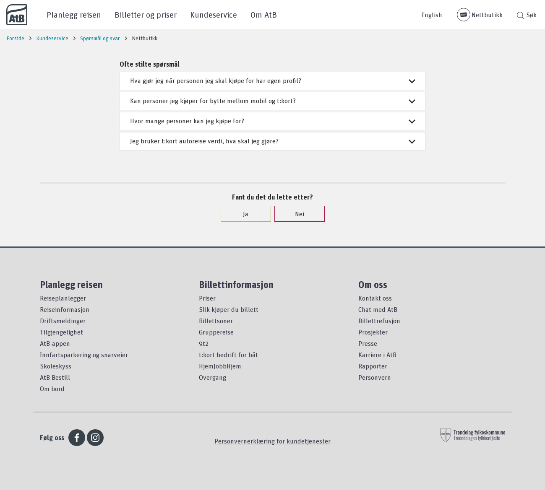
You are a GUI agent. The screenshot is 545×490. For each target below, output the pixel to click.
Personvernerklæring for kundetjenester (272, 441)
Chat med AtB (377, 309)
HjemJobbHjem (220, 366)
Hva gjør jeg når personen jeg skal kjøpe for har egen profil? (272, 80)
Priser (207, 298)
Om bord (52, 388)
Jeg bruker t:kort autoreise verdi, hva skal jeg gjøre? (272, 141)
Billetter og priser (146, 14)
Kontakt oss (375, 298)
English (431, 14)
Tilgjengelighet (61, 332)
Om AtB (263, 14)
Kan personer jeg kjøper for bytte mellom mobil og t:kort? (272, 100)
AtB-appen (55, 343)
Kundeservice (213, 14)
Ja (241, 214)
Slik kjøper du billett (228, 309)
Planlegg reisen (74, 14)
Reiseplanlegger (63, 298)
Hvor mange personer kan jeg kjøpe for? (272, 121)
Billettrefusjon (379, 320)
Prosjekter (373, 332)
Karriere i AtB (377, 354)
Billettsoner (216, 320)
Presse (367, 343)
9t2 (204, 343)
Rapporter (372, 366)
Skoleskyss (55, 366)
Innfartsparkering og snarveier (84, 354)
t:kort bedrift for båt (228, 354)
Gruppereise (216, 332)
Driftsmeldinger (63, 320)
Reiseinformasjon (64, 309)
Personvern (374, 377)
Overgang (212, 377)
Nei (295, 214)
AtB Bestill (55, 377)
